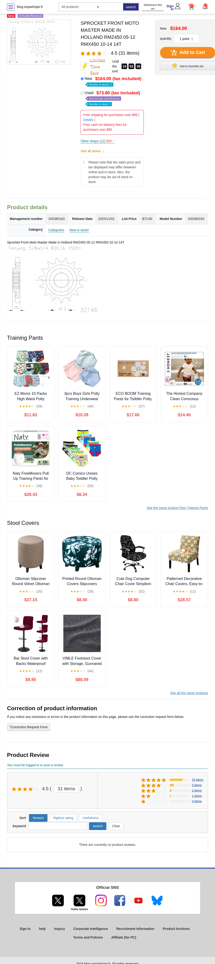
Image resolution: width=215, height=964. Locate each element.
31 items (66, 788)
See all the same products (189, 693)
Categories (56, 230)
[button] (205, 6)
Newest (38, 818)
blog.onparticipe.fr (30, 7)
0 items (197, 801)
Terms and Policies (88, 937)
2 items (197, 790)
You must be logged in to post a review (35, 765)
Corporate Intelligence (90, 929)
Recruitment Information (135, 929)
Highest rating (63, 818)
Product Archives (176, 929)
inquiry (59, 929)
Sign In (170, 7)
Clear (116, 826)
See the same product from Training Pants (177, 508)
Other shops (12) (97, 141)
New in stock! (79, 230)
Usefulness (90, 818)
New (113, 81)
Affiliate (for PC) (123, 937)
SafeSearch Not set (152, 7)
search (131, 7)
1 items (197, 796)
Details (88, 120)
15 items (197, 779)
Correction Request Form (29, 726)
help (42, 929)
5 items (197, 785)
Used (113, 98)
